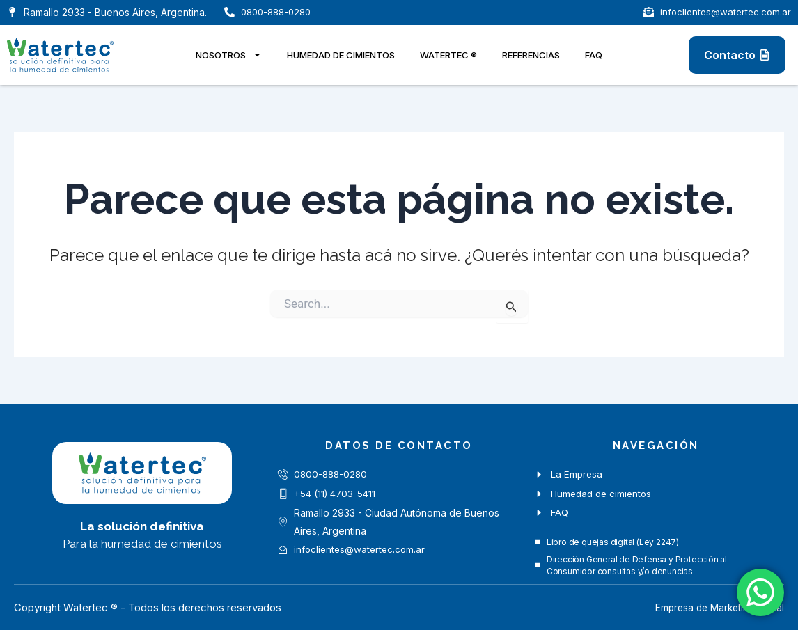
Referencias (531, 55)
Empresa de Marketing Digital (713, 607)
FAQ (593, 55)
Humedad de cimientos (341, 55)
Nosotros (229, 54)
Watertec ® (448, 55)
